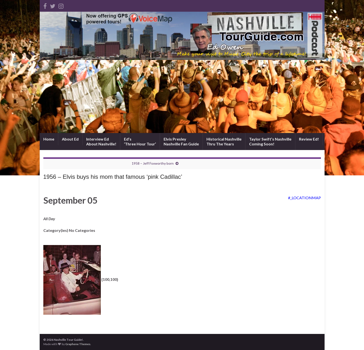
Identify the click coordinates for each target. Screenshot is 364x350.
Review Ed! (309, 139)
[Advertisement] (182, 96)
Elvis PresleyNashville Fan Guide (181, 141)
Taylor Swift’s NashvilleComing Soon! (270, 141)
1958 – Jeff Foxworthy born (153, 163)
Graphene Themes (77, 344)
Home (48, 139)
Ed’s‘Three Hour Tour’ (140, 141)
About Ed (70, 139)
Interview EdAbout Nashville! (101, 141)
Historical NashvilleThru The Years (224, 141)
